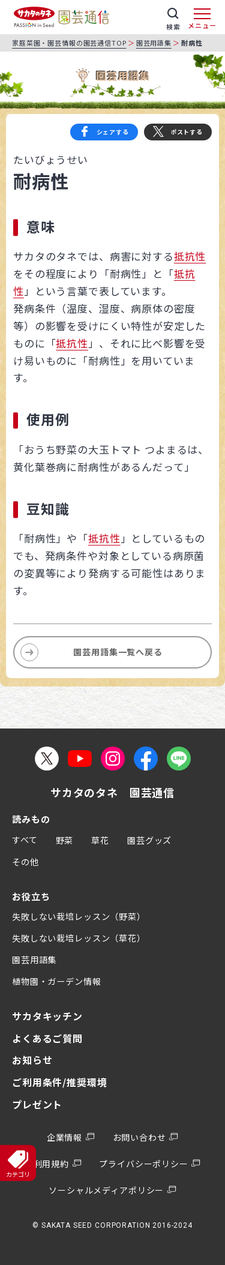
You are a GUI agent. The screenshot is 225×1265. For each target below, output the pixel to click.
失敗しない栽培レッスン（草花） (79, 938)
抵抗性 (190, 255)
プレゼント (37, 1104)
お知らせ (32, 1060)
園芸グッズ (149, 840)
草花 (100, 840)
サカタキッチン (47, 1016)
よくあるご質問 (47, 1038)
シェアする (113, 131)
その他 (25, 862)
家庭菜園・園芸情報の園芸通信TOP (69, 42)
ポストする (186, 131)
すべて (25, 840)
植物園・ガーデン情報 (56, 981)
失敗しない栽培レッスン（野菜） (79, 916)
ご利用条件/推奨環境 (59, 1082)
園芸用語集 (154, 42)
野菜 (65, 840)
